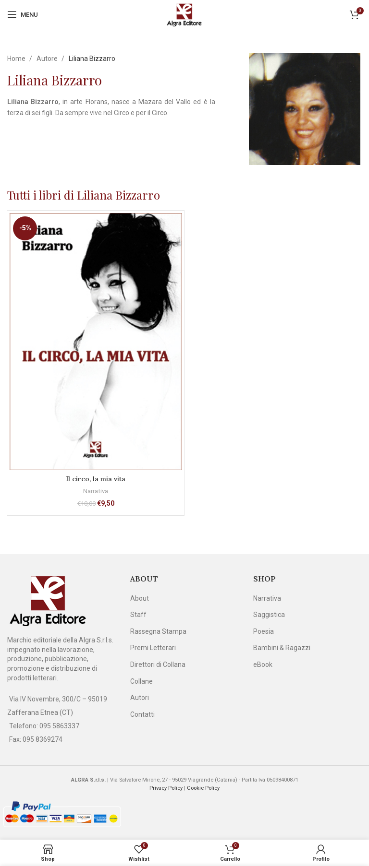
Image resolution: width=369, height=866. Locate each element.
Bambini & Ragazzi (281, 648)
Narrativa (95, 491)
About (139, 598)
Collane (141, 681)
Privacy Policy (166, 788)
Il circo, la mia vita (95, 479)
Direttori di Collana (157, 664)
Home (17, 58)
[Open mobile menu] (22, 14)
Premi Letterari (153, 648)
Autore (48, 58)
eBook (262, 664)
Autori (139, 697)
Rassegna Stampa (158, 631)
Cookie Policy (203, 788)
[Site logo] (184, 14)
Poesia (263, 631)
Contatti (142, 714)
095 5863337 (59, 726)
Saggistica (269, 614)
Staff (138, 614)
